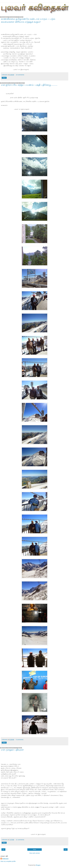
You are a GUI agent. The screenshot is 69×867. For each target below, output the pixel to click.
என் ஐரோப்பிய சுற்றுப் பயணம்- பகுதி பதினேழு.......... (29, 85)
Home (34, 849)
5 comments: (20, 739)
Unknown (5, 859)
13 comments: (20, 75)
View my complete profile (8, 861)
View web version (34, 853)
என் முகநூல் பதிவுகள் (12, 749)
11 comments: (20, 839)
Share (4, 77)
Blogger (38, 865)
